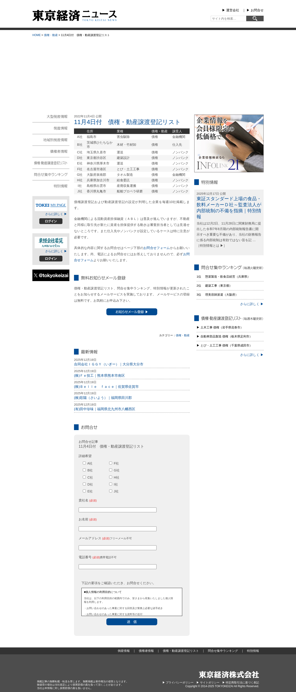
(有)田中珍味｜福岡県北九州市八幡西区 (104, 409)
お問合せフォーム (156, 248)
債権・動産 (51, 35)
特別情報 (50, 185)
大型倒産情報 (50, 118)
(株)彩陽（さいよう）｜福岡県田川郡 (103, 398)
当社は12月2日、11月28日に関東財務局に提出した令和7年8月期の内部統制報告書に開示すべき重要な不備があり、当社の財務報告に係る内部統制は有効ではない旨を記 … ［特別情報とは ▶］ (229, 234)
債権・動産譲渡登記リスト (50, 162)
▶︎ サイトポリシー (207, 682)
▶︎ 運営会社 (230, 10)
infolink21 (229, 143)
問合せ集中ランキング (50, 174)
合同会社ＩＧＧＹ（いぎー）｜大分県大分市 (108, 364)
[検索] (255, 18)
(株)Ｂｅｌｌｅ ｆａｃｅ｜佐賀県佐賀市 (106, 386)
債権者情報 (50, 151)
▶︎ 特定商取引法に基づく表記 (240, 682)
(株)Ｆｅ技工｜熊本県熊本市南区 (99, 375)
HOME (36, 35)
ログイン (50, 221)
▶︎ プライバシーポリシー (178, 682)
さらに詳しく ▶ (56, 214)
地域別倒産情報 (50, 139)
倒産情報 (50, 128)
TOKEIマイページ (51, 205)
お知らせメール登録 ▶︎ (131, 311)
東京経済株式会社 (229, 675)
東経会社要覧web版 (51, 242)
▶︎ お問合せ (255, 10)
